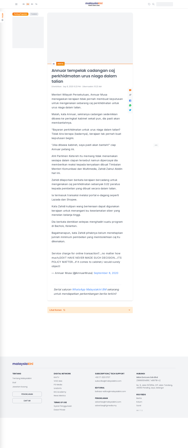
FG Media (58, 384)
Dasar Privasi (59, 409)
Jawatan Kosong (19, 386)
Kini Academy (60, 392)
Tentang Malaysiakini (21, 378)
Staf (14, 382)
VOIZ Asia (58, 381)
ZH (32, 4)
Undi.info (58, 388)
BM (28, 4)
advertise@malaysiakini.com (108, 402)
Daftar (27, 400)
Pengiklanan (27, 394)
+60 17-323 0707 (102, 377)
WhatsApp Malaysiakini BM (89, 289)
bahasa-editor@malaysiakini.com (110, 391)
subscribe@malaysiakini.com (108, 381)
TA (36, 4)
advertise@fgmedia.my (106, 405)
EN (24, 4)
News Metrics (60, 395)
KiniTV (56, 377)
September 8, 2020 (106, 273)
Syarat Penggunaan (63, 406)
